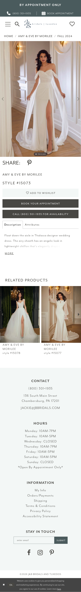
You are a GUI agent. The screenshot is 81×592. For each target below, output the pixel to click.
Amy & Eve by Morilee (35, 36)
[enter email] (41, 540)
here (59, 589)
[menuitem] (19, 13)
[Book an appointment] (58, 13)
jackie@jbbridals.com (40, 408)
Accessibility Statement (40, 516)
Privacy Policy (40, 511)
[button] (8, 24)
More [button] (9, 253)
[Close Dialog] (4, 585)
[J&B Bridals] (40, 24)
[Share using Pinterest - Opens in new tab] (29, 162)
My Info (40, 490)
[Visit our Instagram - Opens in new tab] (40, 552)
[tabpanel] (40, 99)
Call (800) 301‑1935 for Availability (41, 214)
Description (12, 224)
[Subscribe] (61, 540)
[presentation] (20, 314)
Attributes (32, 224)
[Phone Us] (19, 13)
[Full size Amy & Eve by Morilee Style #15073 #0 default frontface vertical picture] (40, 99)
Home (8, 36)
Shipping (40, 501)
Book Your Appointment (40, 203)
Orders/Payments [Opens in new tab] (40, 496)
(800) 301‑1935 (40, 388)
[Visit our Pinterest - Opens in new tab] (52, 552)
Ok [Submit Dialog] (11, 585)
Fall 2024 (64, 36)
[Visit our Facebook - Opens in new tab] (29, 552)
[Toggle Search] (17, 24)
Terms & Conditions (40, 506)
